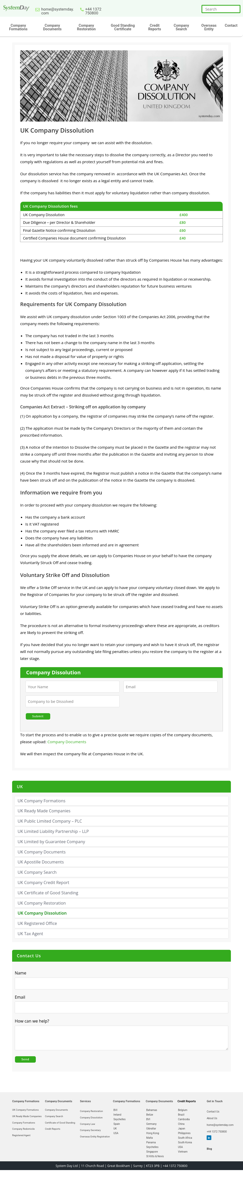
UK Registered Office (37, 921)
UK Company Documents (41, 850)
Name (20, 971)
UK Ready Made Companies (44, 809)
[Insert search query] (221, 9)
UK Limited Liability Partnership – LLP (53, 829)
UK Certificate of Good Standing (48, 891)
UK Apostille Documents (41, 860)
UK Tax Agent (30, 932)
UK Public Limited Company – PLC (50, 819)
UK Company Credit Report (43, 881)
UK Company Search (37, 870)
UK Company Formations (41, 799)
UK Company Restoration (42, 901)
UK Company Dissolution (42, 911)
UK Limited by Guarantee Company (51, 840)
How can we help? (33, 1019)
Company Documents (66, 739)
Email (21, 995)
